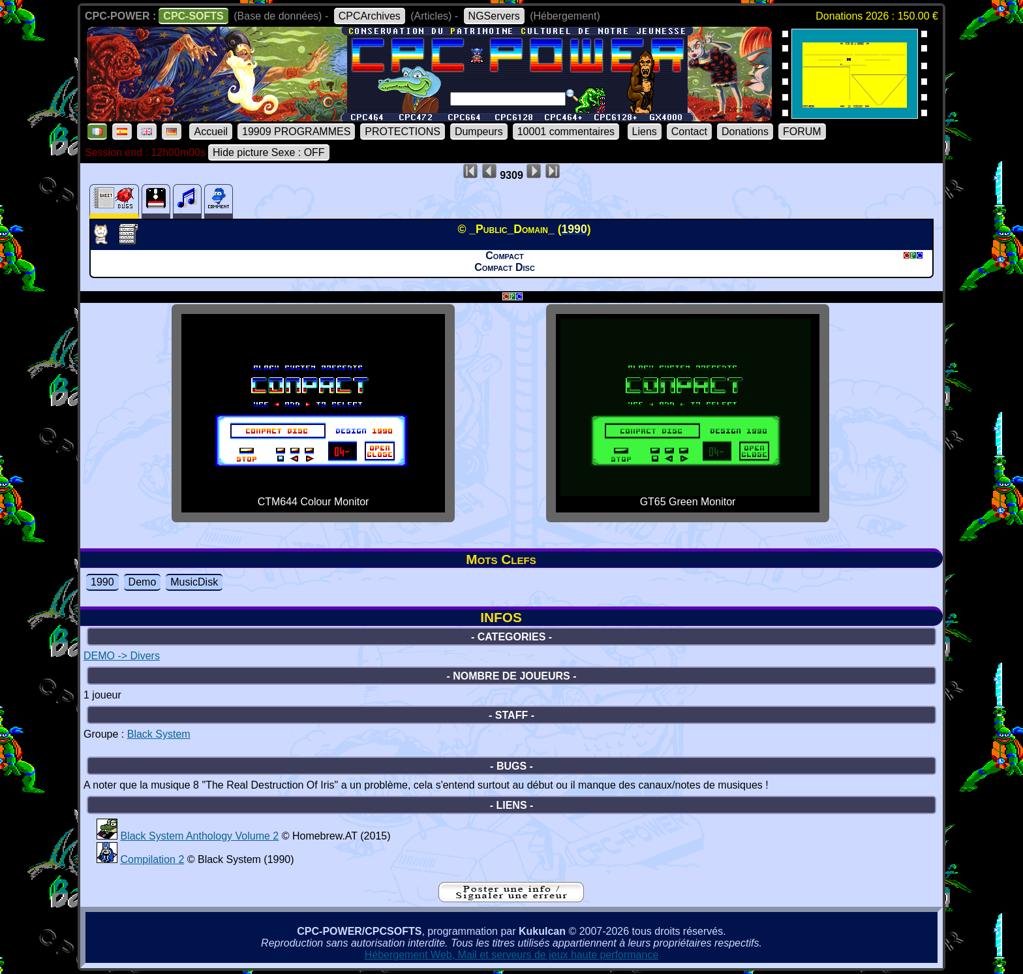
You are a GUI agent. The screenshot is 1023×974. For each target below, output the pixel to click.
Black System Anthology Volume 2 (199, 835)
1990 (102, 582)
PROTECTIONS (402, 131)
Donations (745, 131)
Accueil (211, 131)
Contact (689, 131)
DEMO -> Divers (122, 655)
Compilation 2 (152, 859)
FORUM (802, 131)
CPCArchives (370, 16)
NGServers (494, 16)
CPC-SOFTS (193, 16)
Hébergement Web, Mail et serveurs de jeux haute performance (512, 954)
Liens (644, 131)
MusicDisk (194, 582)
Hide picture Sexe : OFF (269, 152)
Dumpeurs (479, 131)
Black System (159, 734)
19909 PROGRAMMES (296, 131)
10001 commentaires (566, 131)
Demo (143, 582)
